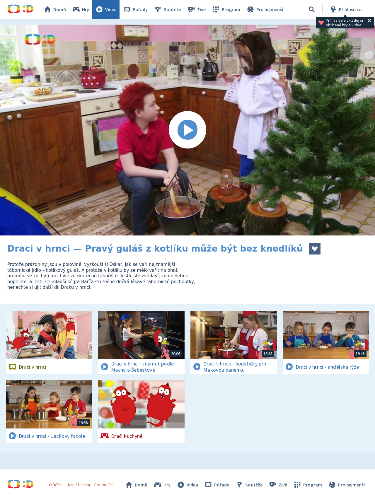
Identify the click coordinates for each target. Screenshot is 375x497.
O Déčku (56, 484)
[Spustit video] (187, 130)
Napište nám (79, 484)
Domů (54, 9)
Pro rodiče (103, 484)
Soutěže (167, 9)
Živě (196, 9)
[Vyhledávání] (311, 9)
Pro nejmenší (264, 9)
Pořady (135, 9)
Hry (80, 9)
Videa (106, 9)
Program (226, 9)
